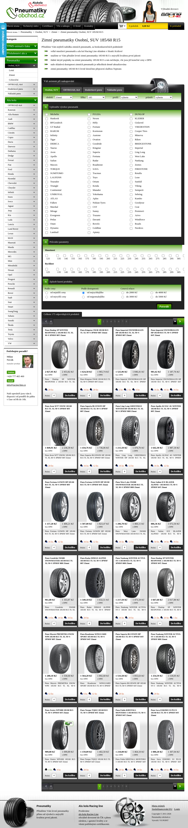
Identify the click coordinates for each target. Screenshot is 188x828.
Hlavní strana (12, 32)
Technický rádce (31, 26)
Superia (96, 152)
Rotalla (138, 173)
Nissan (11, 270)
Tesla (10, 329)
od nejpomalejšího (96, 296)
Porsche (11, 284)
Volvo (10, 339)
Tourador (54, 181)
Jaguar (11, 206)
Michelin (54, 114)
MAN (10, 238)
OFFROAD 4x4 (15, 105)
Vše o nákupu (63, 26)
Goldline (97, 228)
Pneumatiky (22, 59)
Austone (97, 135)
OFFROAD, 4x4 (71, 89)
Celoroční (13, 79)
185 (94, 258)
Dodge (11, 155)
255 (143, 258)
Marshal (54, 206)
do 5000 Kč (161, 296)
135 (59, 258)
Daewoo (11, 146)
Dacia (10, 142)
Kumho (138, 198)
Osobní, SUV (51, 89)
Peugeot (11, 279)
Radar (95, 160)
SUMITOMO (56, 173)
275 (157, 258)
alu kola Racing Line (89, 814)
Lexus (10, 233)
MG (9, 256)
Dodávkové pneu (93, 89)
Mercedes (12, 252)
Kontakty (88, 26)
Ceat (137, 206)
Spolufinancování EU (162, 809)
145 (66, 258)
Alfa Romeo (13, 114)
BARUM (54, 131)
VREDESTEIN (142, 126)
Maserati (12, 242)
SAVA (96, 169)
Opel (10, 274)
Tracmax (97, 173)
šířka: (84, 97)
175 (87, 258)
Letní (11, 70)
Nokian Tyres (99, 202)
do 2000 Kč (132, 292)
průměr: (150, 97)
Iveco (10, 201)
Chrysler (11, 187)
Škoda (10, 325)
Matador (97, 190)
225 (122, 258)
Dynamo (54, 228)
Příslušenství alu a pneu (22, 53)
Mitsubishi (12, 265)
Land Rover (13, 229)
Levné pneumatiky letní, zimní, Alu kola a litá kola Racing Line (29, 9)
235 (129, 258)
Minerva (139, 135)
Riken (137, 139)
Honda (11, 174)
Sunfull (138, 181)
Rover (10, 293)
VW (10, 343)
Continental (55, 190)
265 (150, 258)
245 (136, 258)
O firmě (77, 26)
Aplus (95, 198)
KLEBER (139, 118)
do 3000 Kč (132, 296)
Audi (10, 119)
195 (101, 258)
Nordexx (139, 228)
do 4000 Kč (161, 292)
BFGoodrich (56, 122)
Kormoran (97, 131)
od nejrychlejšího (95, 292)
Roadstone (98, 164)
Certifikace (47, 26)
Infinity (53, 135)
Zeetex (138, 164)
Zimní (12, 75)
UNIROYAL (56, 194)
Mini (10, 261)
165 (80, 258)
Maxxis (53, 164)
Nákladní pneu (114, 89)
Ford (10, 169)
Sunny (96, 211)
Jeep (10, 210)
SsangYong (13, 311)
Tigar (52, 139)
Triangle (54, 185)
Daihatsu (12, 151)
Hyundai (11, 178)
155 (73, 258)
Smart (10, 306)
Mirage (53, 211)
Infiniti (11, 192)
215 (115, 258)
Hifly (95, 122)
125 (48, 258)
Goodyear (139, 202)
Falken (53, 202)
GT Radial (55, 126)
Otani (53, 223)
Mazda (11, 247)
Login (177, 809)
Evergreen (55, 215)
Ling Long (140, 152)
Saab (10, 297)
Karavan (11, 110)
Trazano (96, 215)
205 (108, 258)
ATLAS (54, 198)
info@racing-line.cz (16, 385)
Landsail (54, 232)
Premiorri (139, 211)
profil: (116, 97)
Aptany (96, 232)
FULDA (97, 114)
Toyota (11, 334)
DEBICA (54, 143)
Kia (9, 215)
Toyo (95, 177)
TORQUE (55, 169)
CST (95, 206)
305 (179, 258)
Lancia (11, 224)
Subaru (11, 316)
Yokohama (98, 194)
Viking (138, 185)
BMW (10, 123)
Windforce (140, 219)
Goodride (97, 143)
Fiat (9, 165)
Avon (52, 152)
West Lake (140, 156)
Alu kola (22, 99)
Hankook (54, 118)
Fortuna (96, 156)
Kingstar (97, 148)
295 (172, 258)
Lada (10, 219)
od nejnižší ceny (58, 292)
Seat (10, 302)
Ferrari (11, 160)
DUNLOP (139, 114)
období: (50, 97)
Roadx (138, 223)
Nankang (139, 160)
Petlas (53, 219)
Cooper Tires (141, 131)
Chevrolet (12, 183)
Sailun (53, 160)
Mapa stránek (158, 805)
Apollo (53, 156)
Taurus (53, 148)
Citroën (11, 132)
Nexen (96, 118)
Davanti (96, 219)
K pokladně (174, 26)
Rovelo (96, 223)
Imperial (139, 148)
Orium (96, 181)
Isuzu (10, 197)
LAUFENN (55, 177)
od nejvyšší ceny (58, 296)
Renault (11, 288)
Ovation (96, 139)
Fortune (96, 126)
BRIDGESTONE (143, 143)
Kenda (96, 185)
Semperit (139, 190)
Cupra (10, 137)
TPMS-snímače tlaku (22, 45)
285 (164, 258)
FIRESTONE (141, 169)
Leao (137, 177)
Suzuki (11, 320)
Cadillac (11, 128)
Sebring (138, 194)
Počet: (47, 395)
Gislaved (139, 122)
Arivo (137, 215)
